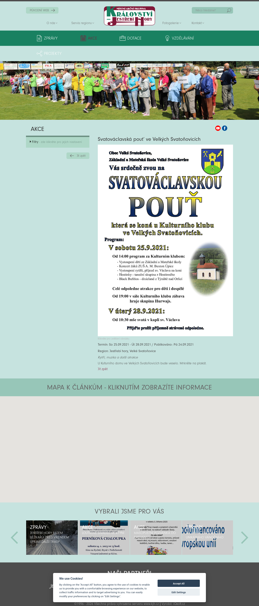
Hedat (229, 10)
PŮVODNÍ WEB (39, 10)
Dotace (119, 38)
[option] (52, 522)
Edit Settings (179, 592)
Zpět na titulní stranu (129, 16)
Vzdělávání (160, 38)
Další (244, 522)
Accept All (179, 583)
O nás (51, 23)
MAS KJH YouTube (218, 113)
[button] (140, 404)
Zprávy (50, 38)
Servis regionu (81, 23)
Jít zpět (81, 140)
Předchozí (14, 522)
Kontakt (197, 23)
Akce (85, 38)
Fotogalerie (170, 23)
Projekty (202, 38)
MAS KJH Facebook (224, 113)
